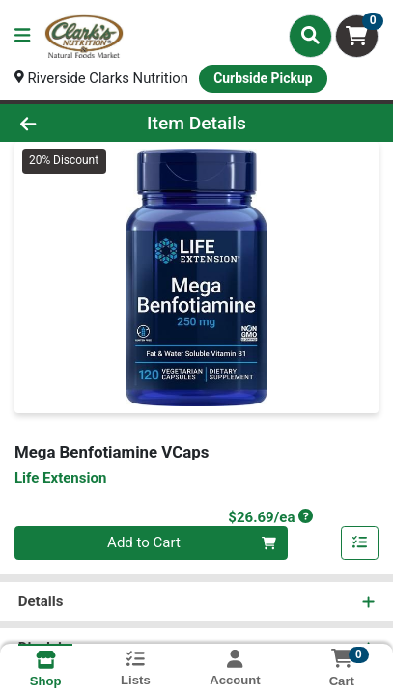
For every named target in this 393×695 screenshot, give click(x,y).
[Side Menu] (22, 36)
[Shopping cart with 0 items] (357, 36)
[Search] (310, 35)
